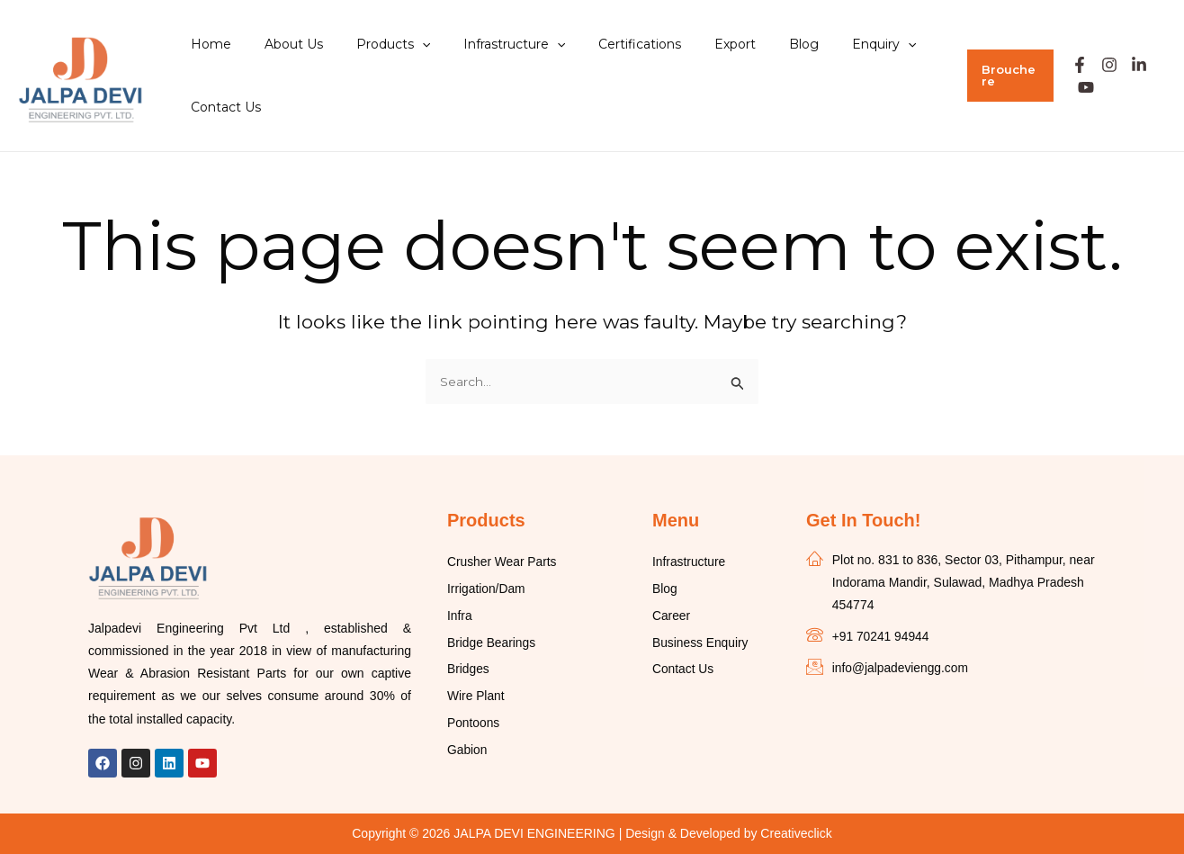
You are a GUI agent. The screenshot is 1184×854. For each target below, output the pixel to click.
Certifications (603, 44)
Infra (459, 616)
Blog (752, 44)
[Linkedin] (1132, 65)
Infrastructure (485, 44)
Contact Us (221, 107)
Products (372, 44)
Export (691, 44)
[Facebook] (1072, 65)
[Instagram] (1102, 65)
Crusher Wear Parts (502, 562)
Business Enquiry (700, 643)
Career (671, 616)
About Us (281, 44)
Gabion (467, 751)
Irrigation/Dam (486, 589)
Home (206, 44)
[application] (401, 44)
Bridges (468, 670)
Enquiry (824, 44)
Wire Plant (476, 697)
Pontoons (473, 724)
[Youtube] (1080, 87)
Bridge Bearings (492, 643)
